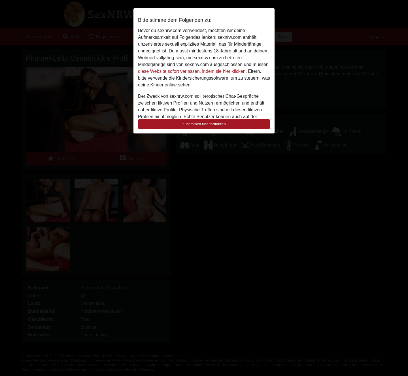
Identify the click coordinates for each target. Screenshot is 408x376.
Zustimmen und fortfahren (204, 124)
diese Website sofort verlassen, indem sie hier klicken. (192, 71)
